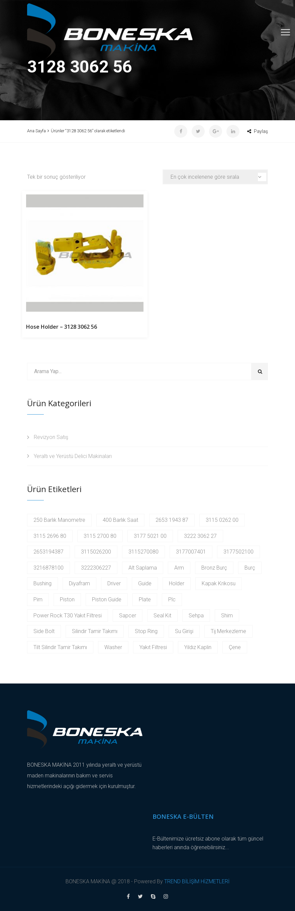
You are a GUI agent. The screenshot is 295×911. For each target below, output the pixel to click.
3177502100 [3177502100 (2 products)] (238, 552)
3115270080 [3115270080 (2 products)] (143, 552)
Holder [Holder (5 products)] (176, 583)
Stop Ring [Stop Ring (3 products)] (146, 631)
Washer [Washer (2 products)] (113, 647)
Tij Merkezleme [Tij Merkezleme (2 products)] (228, 631)
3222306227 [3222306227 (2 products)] (96, 568)
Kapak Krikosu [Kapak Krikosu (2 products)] (218, 583)
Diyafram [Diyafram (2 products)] (79, 583)
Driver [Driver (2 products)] (114, 583)
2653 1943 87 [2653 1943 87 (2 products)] (172, 520)
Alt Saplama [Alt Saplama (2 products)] (142, 568)
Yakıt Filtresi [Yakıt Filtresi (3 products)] (153, 647)
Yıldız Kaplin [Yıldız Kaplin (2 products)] (197, 647)
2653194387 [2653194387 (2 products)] (48, 552)
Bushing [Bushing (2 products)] (42, 583)
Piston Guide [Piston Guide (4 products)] (106, 599)
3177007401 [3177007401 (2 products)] (191, 552)
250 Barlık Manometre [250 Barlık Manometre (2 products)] (59, 520)
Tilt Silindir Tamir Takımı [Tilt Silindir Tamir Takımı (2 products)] (60, 647)
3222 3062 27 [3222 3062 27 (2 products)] (200, 536)
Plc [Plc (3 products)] (172, 599)
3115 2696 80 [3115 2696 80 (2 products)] (49, 536)
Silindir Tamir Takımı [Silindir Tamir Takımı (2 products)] (94, 631)
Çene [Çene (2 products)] (235, 647)
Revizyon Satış (51, 437)
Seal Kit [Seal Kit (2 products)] (162, 615)
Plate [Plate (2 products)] (145, 599)
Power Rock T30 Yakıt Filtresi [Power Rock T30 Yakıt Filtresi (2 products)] (67, 615)
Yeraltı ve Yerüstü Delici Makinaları (73, 456)
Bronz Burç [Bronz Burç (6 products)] (214, 568)
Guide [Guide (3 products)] (145, 583)
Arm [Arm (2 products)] (179, 568)
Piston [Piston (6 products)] (67, 599)
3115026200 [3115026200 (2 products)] (96, 552)
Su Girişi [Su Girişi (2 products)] (184, 631)
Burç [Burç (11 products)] (249, 568)
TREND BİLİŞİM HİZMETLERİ (196, 881)
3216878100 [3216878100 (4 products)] (48, 568)
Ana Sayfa (36, 130)
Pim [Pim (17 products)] (37, 599)
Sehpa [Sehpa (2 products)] (196, 615)
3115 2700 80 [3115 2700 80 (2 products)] (100, 536)
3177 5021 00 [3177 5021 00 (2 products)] (150, 536)
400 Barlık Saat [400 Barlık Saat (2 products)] (120, 520)
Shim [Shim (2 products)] (227, 615)
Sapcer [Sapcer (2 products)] (127, 615)
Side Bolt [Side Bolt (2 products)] (44, 631)
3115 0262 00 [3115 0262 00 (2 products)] (222, 520)
